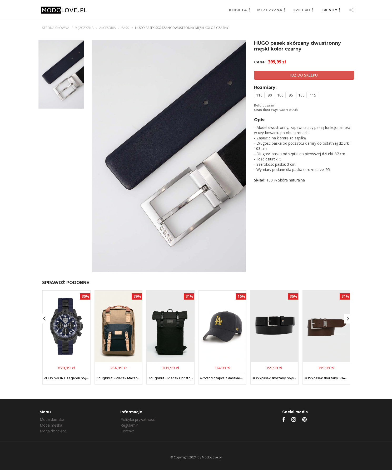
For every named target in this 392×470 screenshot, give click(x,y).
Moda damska (52, 419)
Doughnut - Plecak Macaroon (119, 378)
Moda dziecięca (53, 430)
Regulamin (129, 425)
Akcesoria (107, 28)
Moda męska (51, 425)
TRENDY (329, 10)
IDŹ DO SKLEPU (304, 75)
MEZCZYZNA (269, 10)
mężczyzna (84, 28)
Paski (125, 28)
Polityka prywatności (138, 419)
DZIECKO (301, 10)
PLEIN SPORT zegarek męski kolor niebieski (79, 378)
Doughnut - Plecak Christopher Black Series (183, 378)
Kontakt (127, 430)
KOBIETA (238, 10)
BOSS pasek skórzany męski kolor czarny (284, 378)
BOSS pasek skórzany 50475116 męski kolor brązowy (345, 378)
